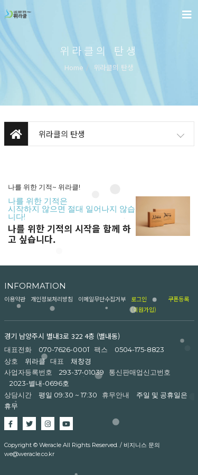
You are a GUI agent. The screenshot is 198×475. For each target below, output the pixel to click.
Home (73, 67)
